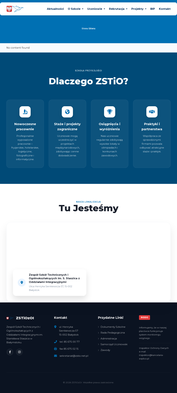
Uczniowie (94, 8)
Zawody (104, 350)
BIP (152, 8)
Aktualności (55, 8)
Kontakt (165, 8)
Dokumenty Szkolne (111, 326)
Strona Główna (88, 28)
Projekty (137, 8)
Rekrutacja (116, 8)
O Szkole (74, 8)
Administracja (107, 338)
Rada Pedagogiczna (111, 332)
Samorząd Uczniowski (112, 344)
